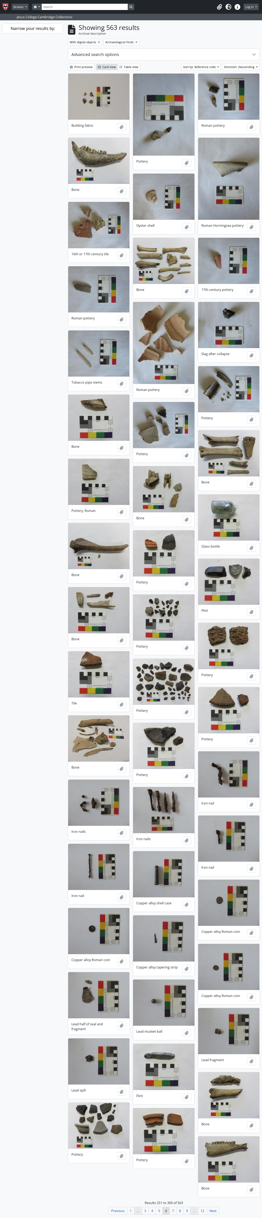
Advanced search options (95, 54)
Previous (118, 1211)
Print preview (81, 67)
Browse (19, 7)
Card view (107, 67)
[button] (219, 6)
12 (202, 1211)
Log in (249, 7)
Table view (128, 67)
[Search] (85, 7)
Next (213, 1211)
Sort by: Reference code (200, 67)
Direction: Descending (239, 67)
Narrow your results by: (33, 28)
